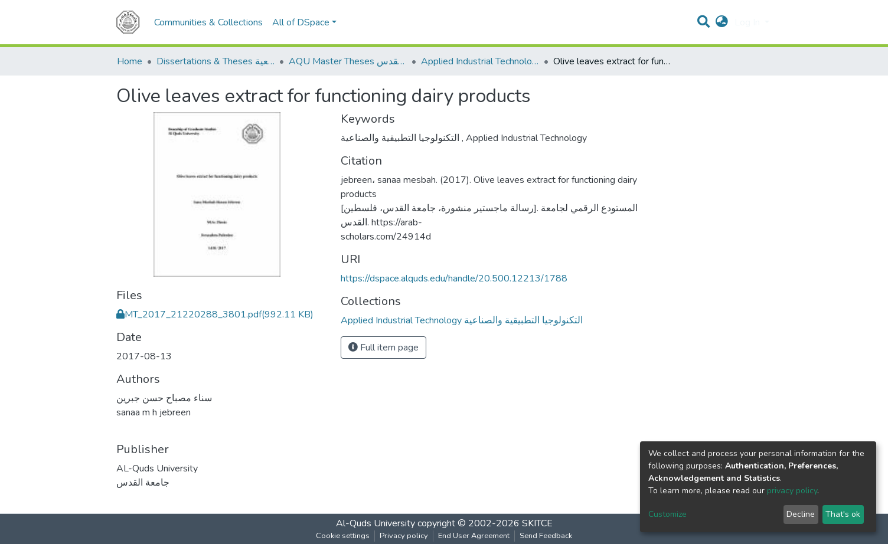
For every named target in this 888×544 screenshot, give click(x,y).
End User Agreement (474, 535)
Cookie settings (343, 535)
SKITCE (537, 523)
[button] (721, 22)
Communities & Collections (208, 22)
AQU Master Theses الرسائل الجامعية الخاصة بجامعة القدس (348, 61)
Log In (748, 22)
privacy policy (792, 490)
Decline (800, 514)
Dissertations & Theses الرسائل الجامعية (215, 61)
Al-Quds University (375, 523)
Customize (667, 514)
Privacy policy (404, 535)
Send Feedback (546, 535)
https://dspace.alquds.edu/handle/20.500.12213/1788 (454, 278)
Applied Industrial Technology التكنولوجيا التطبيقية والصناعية (480, 61)
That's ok (842, 514)
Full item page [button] (383, 347)
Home (129, 61)
